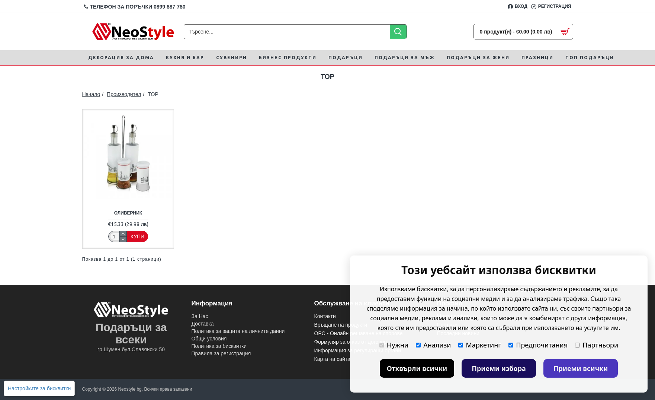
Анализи (433, 344)
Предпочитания (538, 344)
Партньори (596, 344)
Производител (124, 94)
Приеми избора (499, 368)
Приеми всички (580, 368)
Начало (91, 94)
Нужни (393, 344)
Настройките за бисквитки (39, 388)
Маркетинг (479, 344)
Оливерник (128, 213)
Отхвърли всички (417, 368)
